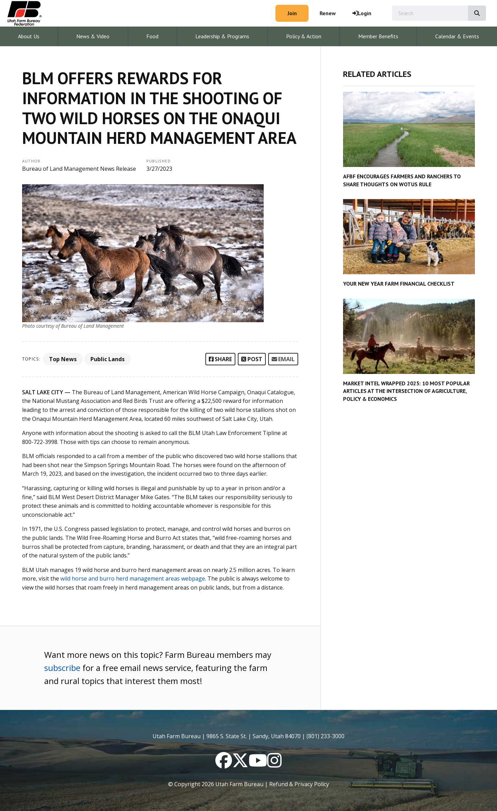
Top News (63, 359)
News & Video (92, 36)
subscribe (62, 667)
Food (152, 36)
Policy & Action (303, 36)
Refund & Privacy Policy (299, 784)
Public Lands (107, 359)
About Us (28, 36)
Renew (328, 13)
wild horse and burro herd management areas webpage (132, 578)
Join (292, 13)
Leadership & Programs (222, 36)
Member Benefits (378, 36)
